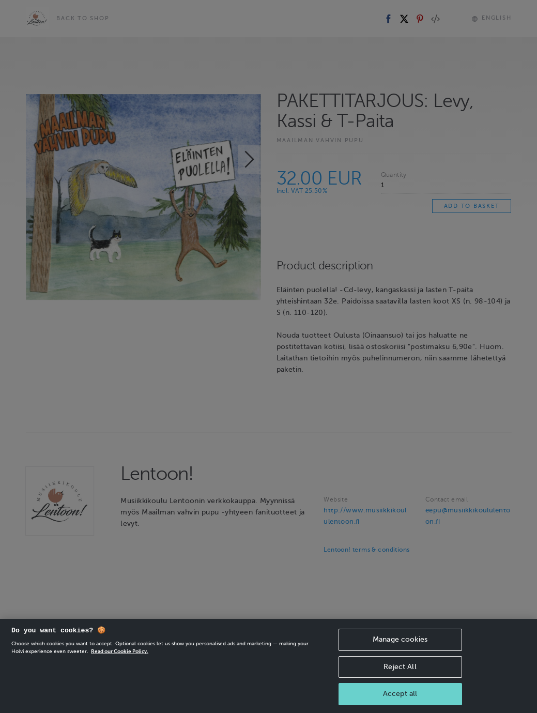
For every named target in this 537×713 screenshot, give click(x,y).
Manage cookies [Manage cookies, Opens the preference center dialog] (400, 644)
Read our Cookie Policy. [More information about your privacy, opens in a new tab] (119, 656)
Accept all (400, 698)
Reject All (399, 671)
